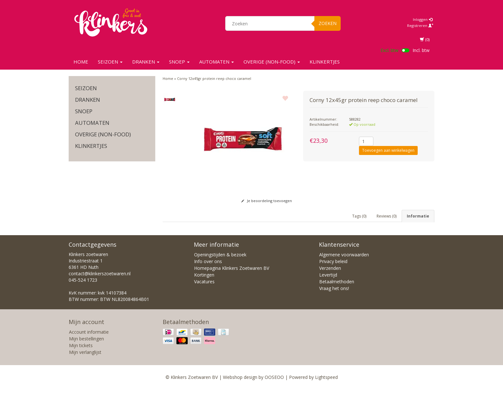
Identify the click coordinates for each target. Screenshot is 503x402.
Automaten (216, 61)
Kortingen (204, 288)
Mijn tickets (81, 358)
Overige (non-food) (271, 61)
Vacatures (204, 294)
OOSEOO (274, 390)
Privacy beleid (333, 274)
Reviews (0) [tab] (386, 216)
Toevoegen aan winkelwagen (388, 150)
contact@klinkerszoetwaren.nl (100, 286)
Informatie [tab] (418, 216)
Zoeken (328, 23)
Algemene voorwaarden (344, 267)
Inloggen (422, 19)
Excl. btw (389, 50)
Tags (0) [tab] (359, 216)
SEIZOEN (110, 61)
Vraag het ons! (334, 301)
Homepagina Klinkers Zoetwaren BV (231, 281)
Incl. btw (421, 50)
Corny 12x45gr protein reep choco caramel (214, 78)
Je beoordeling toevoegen (266, 200)
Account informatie (89, 345)
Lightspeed (326, 390)
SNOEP (179, 61)
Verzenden (330, 281)
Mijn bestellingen (86, 351)
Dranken (145, 61)
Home (80, 61)
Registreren (420, 25)
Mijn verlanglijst (85, 365)
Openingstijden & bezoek (220, 267)
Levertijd (328, 288)
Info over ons (208, 274)
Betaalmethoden (336, 294)
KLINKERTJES (325, 61)
